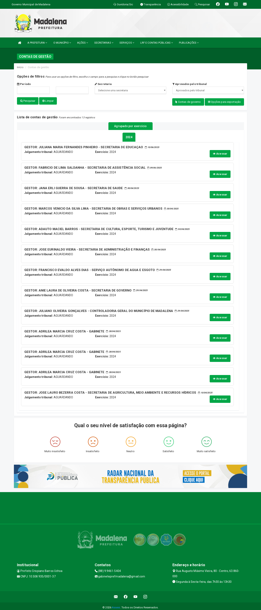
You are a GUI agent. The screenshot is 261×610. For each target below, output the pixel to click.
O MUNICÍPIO (62, 42)
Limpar (48, 100)
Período (24, 84)
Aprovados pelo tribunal (189, 84)
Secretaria (103, 84)
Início (20, 67)
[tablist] (129, 135)
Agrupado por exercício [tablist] (130, 124)
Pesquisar (27, 100)
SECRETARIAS (103, 42)
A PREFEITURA (37, 42)
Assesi (116, 604)
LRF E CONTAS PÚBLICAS (156, 42)
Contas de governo (188, 101)
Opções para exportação (224, 101)
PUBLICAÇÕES (189, 42)
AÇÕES (82, 42)
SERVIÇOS (126, 42)
